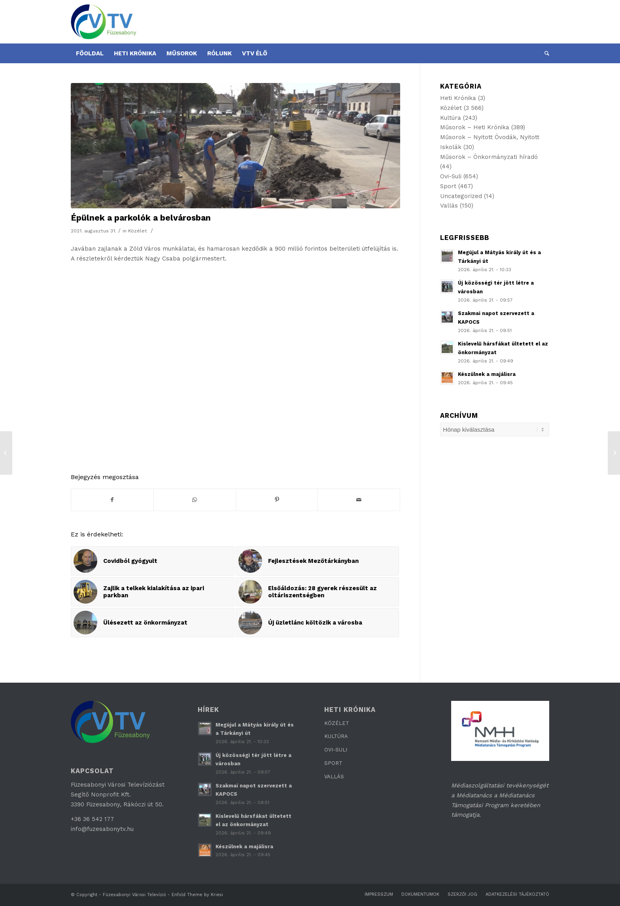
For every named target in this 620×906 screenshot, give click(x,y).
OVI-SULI (335, 750)
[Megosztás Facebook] (112, 500)
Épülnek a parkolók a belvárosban (141, 218)
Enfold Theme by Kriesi (197, 894)
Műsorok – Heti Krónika (474, 127)
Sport (448, 186)
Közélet (137, 231)
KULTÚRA (336, 736)
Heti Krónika (458, 98)
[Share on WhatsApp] (195, 500)
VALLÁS (334, 777)
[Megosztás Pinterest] (277, 500)
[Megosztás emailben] (359, 500)
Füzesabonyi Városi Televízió (134, 894)
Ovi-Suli (450, 176)
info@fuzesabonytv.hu (102, 828)
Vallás (449, 205)
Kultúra (450, 117)
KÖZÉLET (336, 723)
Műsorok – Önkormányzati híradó (489, 156)
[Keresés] (544, 53)
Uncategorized (461, 196)
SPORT (333, 763)
